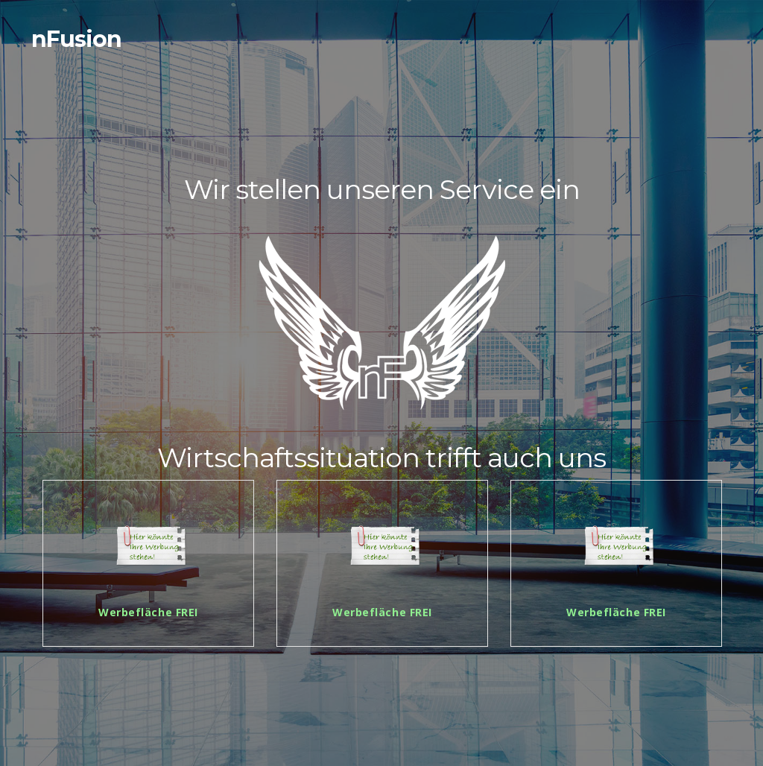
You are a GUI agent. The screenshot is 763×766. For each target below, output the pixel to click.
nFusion (76, 39)
